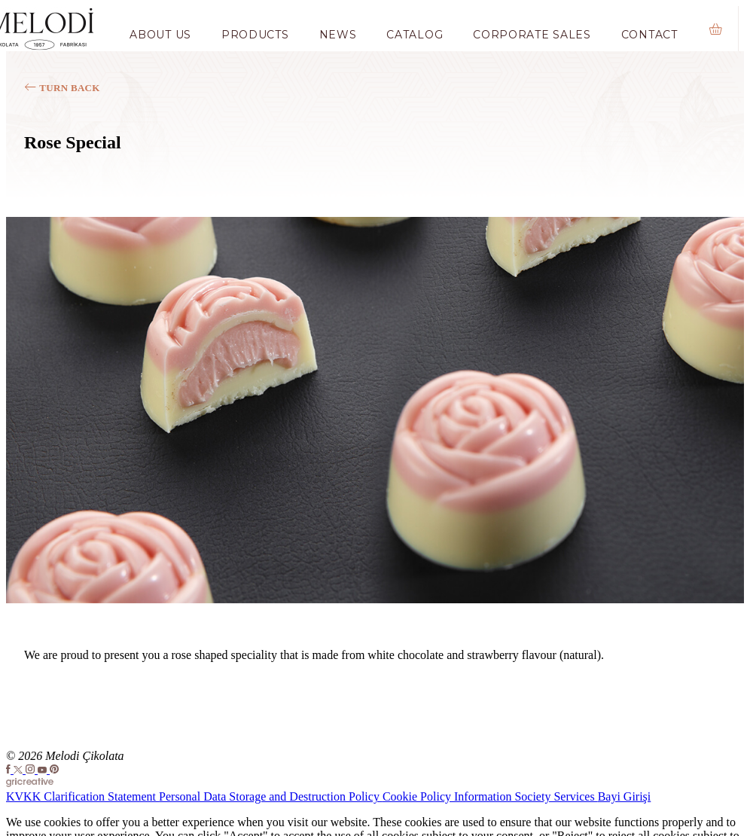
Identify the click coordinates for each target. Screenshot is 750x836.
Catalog (414, 34)
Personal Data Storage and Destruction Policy (271, 796)
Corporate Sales (532, 34)
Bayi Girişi (624, 796)
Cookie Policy (418, 796)
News (338, 34)
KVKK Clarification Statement (82, 796)
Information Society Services (526, 796)
